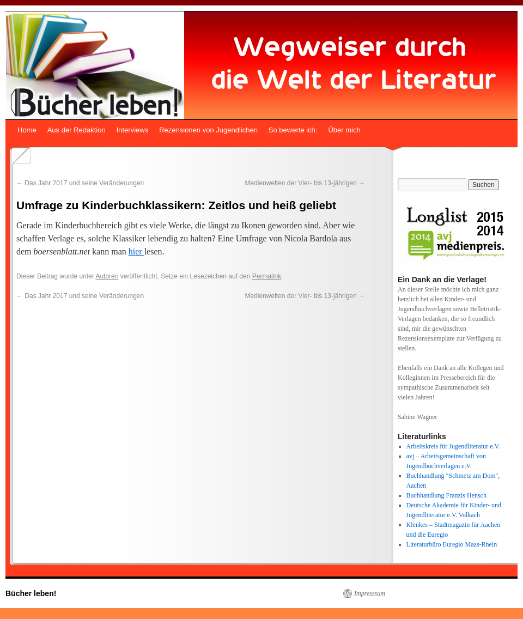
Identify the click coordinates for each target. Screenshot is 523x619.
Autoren (106, 276)
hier (136, 251)
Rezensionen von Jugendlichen (208, 130)
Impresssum (369, 593)
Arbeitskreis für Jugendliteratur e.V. (453, 446)
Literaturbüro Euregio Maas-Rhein (451, 544)
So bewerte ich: (293, 130)
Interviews (133, 130)
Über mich (344, 130)
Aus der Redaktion (76, 130)
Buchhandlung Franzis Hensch (446, 495)
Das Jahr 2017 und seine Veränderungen (80, 183)
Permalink (266, 276)
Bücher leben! (30, 593)
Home (27, 130)
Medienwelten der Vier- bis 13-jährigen (305, 183)
